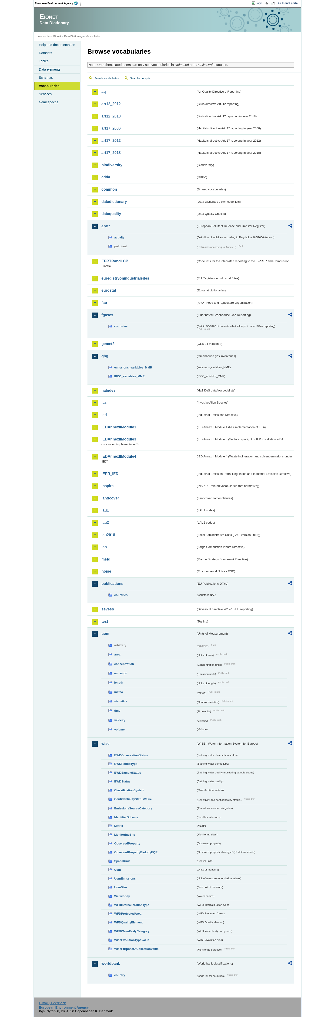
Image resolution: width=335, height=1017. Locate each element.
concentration (124, 664)
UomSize (120, 887)
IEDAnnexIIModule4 (118, 456)
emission (120, 673)
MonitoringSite (124, 834)
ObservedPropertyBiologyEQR (135, 852)
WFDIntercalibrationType (131, 905)
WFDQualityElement (128, 922)
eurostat (108, 290)
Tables (44, 61)
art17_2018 (111, 153)
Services (45, 94)
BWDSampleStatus (127, 772)
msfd (105, 559)
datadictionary (114, 202)
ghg (104, 356)
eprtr (105, 226)
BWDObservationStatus (131, 755)
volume (119, 729)
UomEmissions (125, 878)
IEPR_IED (109, 474)
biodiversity (111, 165)
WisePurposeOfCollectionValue (136, 949)
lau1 (105, 510)
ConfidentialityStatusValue (133, 799)
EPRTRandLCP (114, 261)
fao (104, 303)
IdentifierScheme (126, 817)
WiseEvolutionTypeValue (131, 940)
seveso (107, 609)
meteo (118, 692)
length (118, 682)
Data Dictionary (73, 36)
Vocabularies (49, 86)
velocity (119, 720)
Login (259, 3)
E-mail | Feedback (52, 1003)
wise (105, 744)
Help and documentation (57, 45)
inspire (107, 486)
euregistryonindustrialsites (125, 278)
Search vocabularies (106, 78)
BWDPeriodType (125, 764)
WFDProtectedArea (127, 913)
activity (119, 237)
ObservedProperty (127, 843)
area (117, 654)
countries (121, 326)
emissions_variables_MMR (133, 367)
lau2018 (108, 535)
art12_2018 (111, 116)
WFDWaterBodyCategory (132, 931)
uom (105, 634)
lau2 (105, 523)
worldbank (110, 963)
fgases (107, 315)
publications (112, 584)
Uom (117, 869)
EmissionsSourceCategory (133, 808)
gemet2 (107, 344)
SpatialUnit (122, 861)
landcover (110, 498)
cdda (105, 177)
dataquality (111, 214)
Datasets (45, 53)
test (104, 621)
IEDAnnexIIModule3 (118, 439)
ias (104, 402)
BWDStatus (122, 781)
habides (108, 390)
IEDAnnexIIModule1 (118, 427)
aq (103, 92)
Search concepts (140, 78)
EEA (58, 3)
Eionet (57, 36)
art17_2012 (111, 141)
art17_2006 (111, 128)
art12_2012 (111, 104)
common (109, 189)
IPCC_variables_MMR (129, 376)
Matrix (118, 826)
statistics (120, 701)
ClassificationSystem (129, 790)
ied (104, 415)
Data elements (49, 69)
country (119, 975)
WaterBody (122, 896)
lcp (104, 547)
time (117, 710)
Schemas (46, 77)
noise (106, 571)
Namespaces (48, 102)
